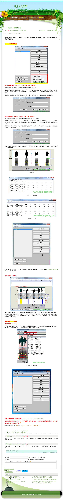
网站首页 (41, 17)
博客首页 (14, 17)
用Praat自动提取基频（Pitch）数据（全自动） (42, 482)
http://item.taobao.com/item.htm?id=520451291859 (32, 418)
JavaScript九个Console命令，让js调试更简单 (18, 431)
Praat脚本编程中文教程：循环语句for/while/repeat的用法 (44, 481)
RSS (32, 17)
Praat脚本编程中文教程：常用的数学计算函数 (42, 477)
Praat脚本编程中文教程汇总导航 (12, 476)
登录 (61, 1)
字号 (12, 461)
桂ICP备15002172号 (38, 494)
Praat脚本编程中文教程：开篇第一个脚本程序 (15, 481)
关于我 (23, 17)
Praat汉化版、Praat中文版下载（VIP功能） (15, 33)
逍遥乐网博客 (31, 494)
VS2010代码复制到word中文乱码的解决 (17, 432)
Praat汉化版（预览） (10, 482)
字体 (6, 461)
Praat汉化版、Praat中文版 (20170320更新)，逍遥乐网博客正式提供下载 (45, 479)
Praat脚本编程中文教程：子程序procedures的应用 (42, 476)
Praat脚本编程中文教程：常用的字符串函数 (15, 477)
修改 (48, 30)
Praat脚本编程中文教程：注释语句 (13, 479)
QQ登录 (30, 457)
